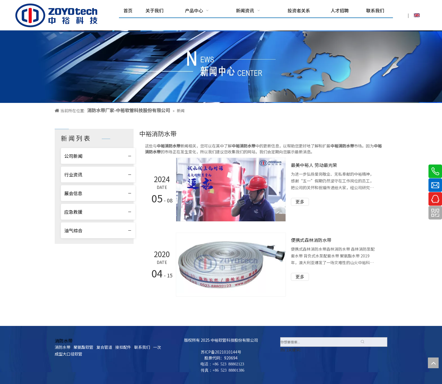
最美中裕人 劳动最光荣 (314, 165)
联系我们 (142, 347)
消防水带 (62, 347)
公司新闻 (73, 156)
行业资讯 (73, 174)
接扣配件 (123, 347)
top (433, 362)
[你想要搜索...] (319, 342)
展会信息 (73, 193)
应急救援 (73, 211)
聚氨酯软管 (83, 347)
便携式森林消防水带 (311, 240)
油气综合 (73, 230)
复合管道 (104, 347)
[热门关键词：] (362, 342)
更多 (299, 201)
